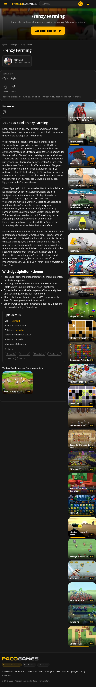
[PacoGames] (20, 659)
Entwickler (6, 675)
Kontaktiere (7, 671)
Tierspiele (11, 354)
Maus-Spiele (39, 354)
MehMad (20, 330)
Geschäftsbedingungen (67, 671)
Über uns (19, 671)
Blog (83, 671)
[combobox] (61, 3)
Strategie (16, 320)
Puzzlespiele (54, 354)
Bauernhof (24, 354)
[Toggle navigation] (5, 4)
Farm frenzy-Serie (35, 368)
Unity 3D (10, 358)
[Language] (89, 4)
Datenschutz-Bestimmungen (40, 671)
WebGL (22, 358)
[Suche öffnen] (80, 3)
